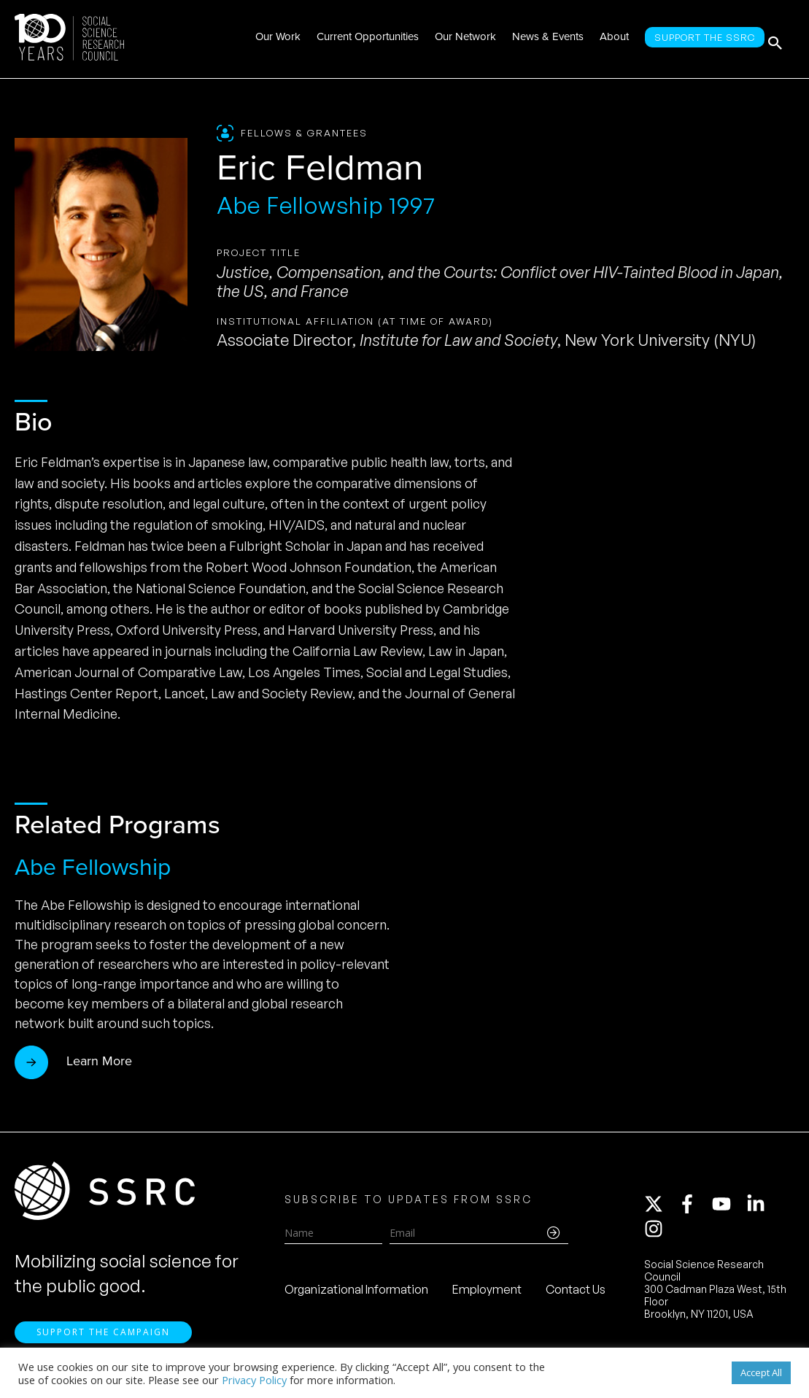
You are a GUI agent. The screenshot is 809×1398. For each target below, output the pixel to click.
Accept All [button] (761, 1372)
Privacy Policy (254, 1379)
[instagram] (656, 1233)
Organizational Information (356, 1293)
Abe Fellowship (93, 866)
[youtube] (728, 1208)
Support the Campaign (103, 1340)
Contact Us (575, 1293)
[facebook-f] (694, 1208)
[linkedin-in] (762, 1208)
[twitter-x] (660, 1208)
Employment (487, 1293)
